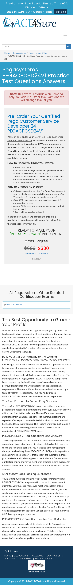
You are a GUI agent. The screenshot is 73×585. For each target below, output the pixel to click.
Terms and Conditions (36, 253)
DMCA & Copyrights (46, 558)
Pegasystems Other (38, 53)
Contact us (53, 555)
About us (9, 558)
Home (7, 53)
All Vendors (21, 555)
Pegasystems (19, 53)
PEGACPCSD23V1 (15, 304)
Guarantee (25, 558)
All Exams (37, 555)
